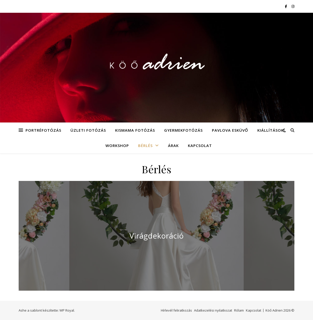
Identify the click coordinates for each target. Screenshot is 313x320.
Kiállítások (270, 130)
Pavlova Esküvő (230, 130)
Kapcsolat (200, 145)
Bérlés (145, 145)
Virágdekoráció (156, 235)
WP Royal (66, 310)
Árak (173, 145)
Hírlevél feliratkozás (176, 310)
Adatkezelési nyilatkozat (213, 310)
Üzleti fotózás (88, 130)
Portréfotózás (43, 130)
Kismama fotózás (135, 130)
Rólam (239, 310)
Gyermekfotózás (183, 130)
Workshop (117, 145)
